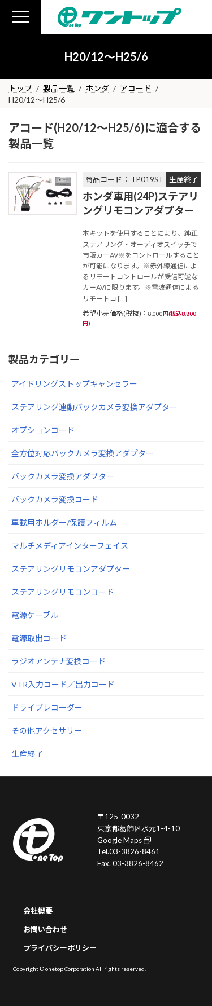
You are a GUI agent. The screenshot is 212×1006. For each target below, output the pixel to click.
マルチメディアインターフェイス (69, 545)
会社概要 (38, 910)
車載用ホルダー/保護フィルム (64, 522)
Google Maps (124, 839)
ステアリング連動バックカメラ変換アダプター (94, 407)
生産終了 (27, 753)
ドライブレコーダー (47, 707)
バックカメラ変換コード (54, 499)
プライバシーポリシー (60, 947)
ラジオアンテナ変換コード (58, 661)
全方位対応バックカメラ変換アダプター (82, 453)
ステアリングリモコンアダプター (70, 568)
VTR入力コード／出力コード (63, 684)
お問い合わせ (45, 929)
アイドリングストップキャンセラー (74, 384)
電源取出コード (39, 638)
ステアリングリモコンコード (62, 592)
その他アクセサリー (46, 730)
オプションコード (43, 430)
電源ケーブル (34, 615)
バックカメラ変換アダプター (62, 476)
